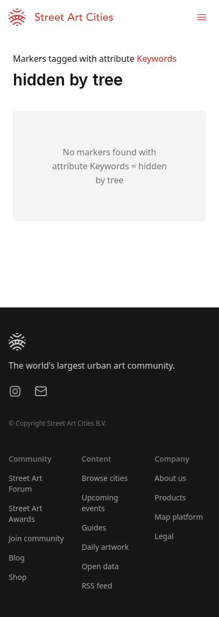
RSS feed (97, 585)
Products (170, 497)
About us (170, 478)
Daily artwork (105, 547)
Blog (17, 558)
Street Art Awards (26, 513)
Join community (36, 538)
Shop (17, 577)
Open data (100, 566)
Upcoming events (100, 502)
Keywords (156, 58)
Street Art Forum (26, 483)
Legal (163, 536)
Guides (94, 527)
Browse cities (105, 478)
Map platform (178, 517)
